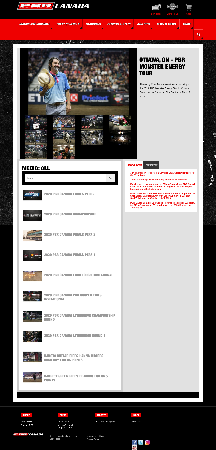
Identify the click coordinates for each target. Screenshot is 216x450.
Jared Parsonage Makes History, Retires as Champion (158, 179)
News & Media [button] (166, 24)
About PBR (26, 421)
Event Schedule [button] (67, 24)
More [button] (186, 24)
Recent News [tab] (134, 165)
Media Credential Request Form (66, 426)
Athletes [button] (143, 24)
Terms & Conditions (95, 436)
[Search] (110, 178)
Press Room (64, 421)
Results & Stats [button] (118, 24)
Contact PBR (27, 425)
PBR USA (136, 421)
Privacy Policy (92, 439)
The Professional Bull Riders (64, 436)
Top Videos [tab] (151, 165)
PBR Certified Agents (105, 421)
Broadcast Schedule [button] (34, 24)
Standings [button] (93, 24)
